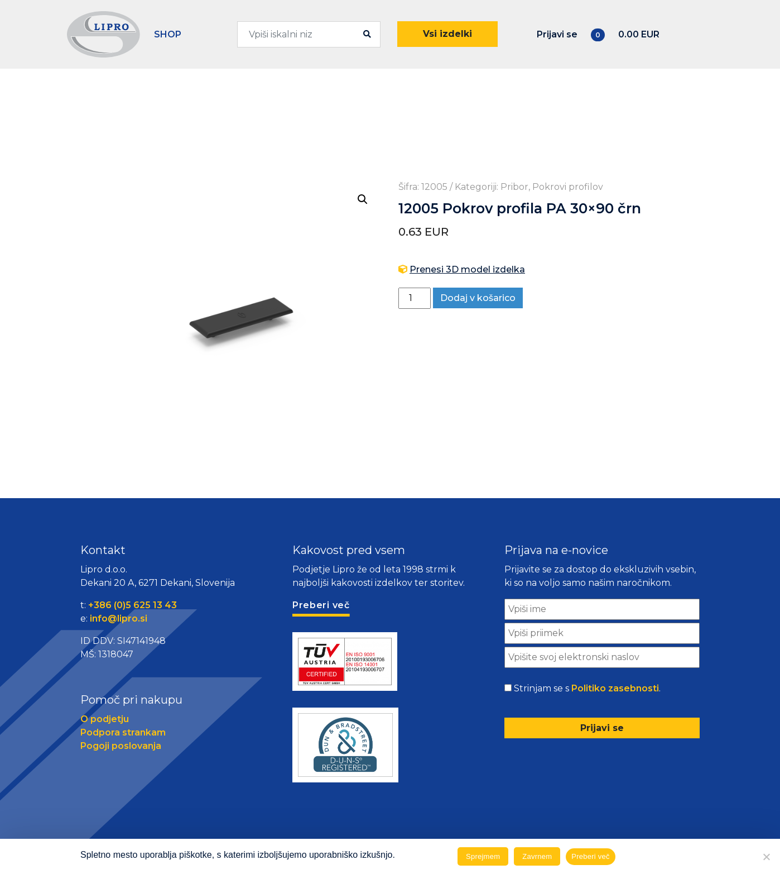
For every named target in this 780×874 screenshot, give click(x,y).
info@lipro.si (118, 618)
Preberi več (590, 856)
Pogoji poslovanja (120, 746)
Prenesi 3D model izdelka (467, 269)
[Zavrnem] (766, 856)
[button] (363, 199)
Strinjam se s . (587, 688)
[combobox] (309, 34)
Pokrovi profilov (567, 187)
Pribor (514, 187)
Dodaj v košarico (478, 298)
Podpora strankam (123, 732)
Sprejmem (483, 856)
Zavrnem (537, 856)
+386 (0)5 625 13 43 (132, 605)
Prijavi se (557, 34)
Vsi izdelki (447, 33)
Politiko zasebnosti (615, 688)
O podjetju (104, 719)
